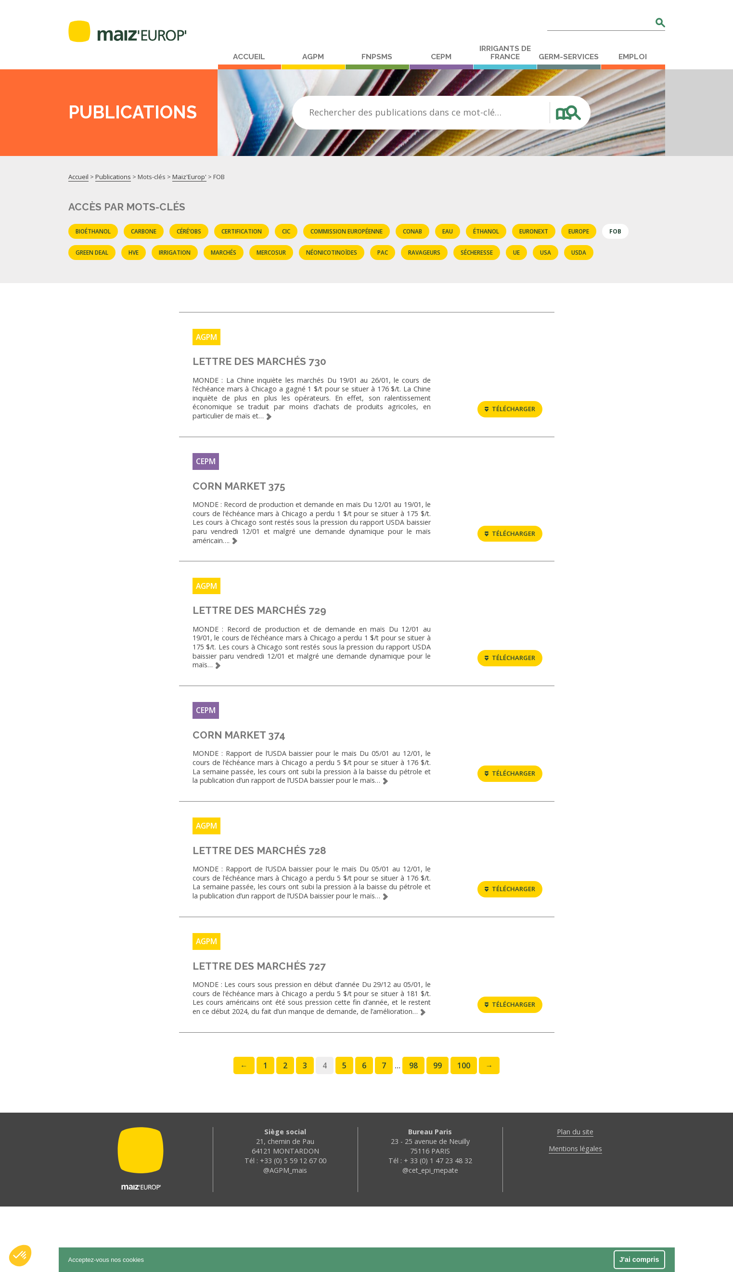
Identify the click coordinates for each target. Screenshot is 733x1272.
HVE (134, 252)
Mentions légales (575, 1214)
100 (463, 1130)
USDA (578, 252)
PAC (382, 252)
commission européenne (346, 231)
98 (413, 1130)
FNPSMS (376, 56)
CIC (286, 231)
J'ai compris (639, 1259)
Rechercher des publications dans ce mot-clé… (405, 112)
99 (437, 1130)
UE (516, 252)
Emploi (632, 56)
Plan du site (575, 1197)
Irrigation (175, 252)
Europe (578, 231)
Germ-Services (569, 56)
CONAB (412, 231)
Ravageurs (424, 252)
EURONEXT (533, 231)
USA (545, 252)
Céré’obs (189, 231)
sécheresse (477, 252)
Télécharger (510, 415)
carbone (143, 231)
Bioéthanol (93, 231)
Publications (113, 176)
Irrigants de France (505, 52)
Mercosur (271, 252)
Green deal (92, 252)
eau (447, 231)
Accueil (249, 56)
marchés (223, 252)
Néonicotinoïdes (331, 252)
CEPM (441, 56)
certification (241, 231)
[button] (20, 1255)
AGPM (313, 56)
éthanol (486, 231)
